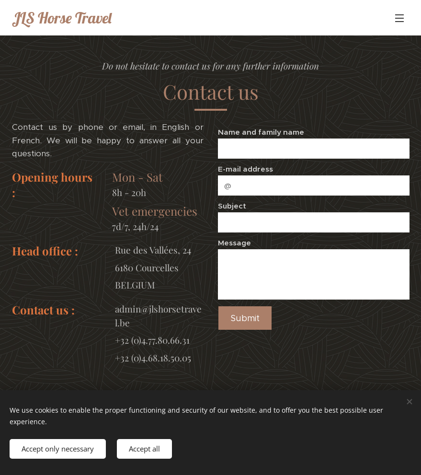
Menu (399, 18)
